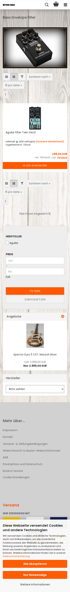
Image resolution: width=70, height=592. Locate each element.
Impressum (10, 430)
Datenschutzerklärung (16, 556)
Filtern (35, 291)
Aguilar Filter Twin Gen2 (21, 132)
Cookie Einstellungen (16, 477)
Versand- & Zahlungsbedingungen (25, 444)
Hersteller (14, 236)
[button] (6, 77)
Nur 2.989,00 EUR (35, 364)
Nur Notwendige (35, 575)
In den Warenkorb (35, 165)
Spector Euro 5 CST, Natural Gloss (35, 354)
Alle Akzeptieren (35, 564)
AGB (5, 457)
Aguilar (12, 243)
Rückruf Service (13, 471)
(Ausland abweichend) (50, 141)
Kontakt (8, 437)
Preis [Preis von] (9, 254)
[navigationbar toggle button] (65, 5)
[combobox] (40, 77)
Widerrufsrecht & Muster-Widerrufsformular (31, 450)
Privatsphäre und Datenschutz (22, 464)
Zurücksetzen (35, 299)
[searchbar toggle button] (46, 5)
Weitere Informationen (35, 584)
